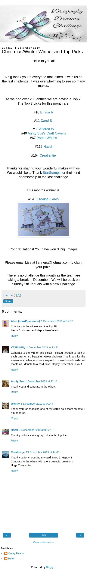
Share (8, 301)
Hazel (47, 146)
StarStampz (52, 173)
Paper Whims (47, 138)
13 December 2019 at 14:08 (42, 452)
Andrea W (46, 129)
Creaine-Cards (48, 199)
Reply (14, 335)
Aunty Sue (17, 381)
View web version (43, 542)
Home (43, 535)
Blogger (50, 567)
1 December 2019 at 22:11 (41, 381)
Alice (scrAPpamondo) (25, 321)
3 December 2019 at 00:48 (37, 403)
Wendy (15, 403)
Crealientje (48, 155)
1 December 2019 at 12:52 (57, 321)
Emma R (46, 112)
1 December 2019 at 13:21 (42, 347)
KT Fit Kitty (18, 347)
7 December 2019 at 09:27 (35, 429)
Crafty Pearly (16, 553)
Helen (11, 558)
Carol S (46, 121)
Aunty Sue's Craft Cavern (47, 133)
